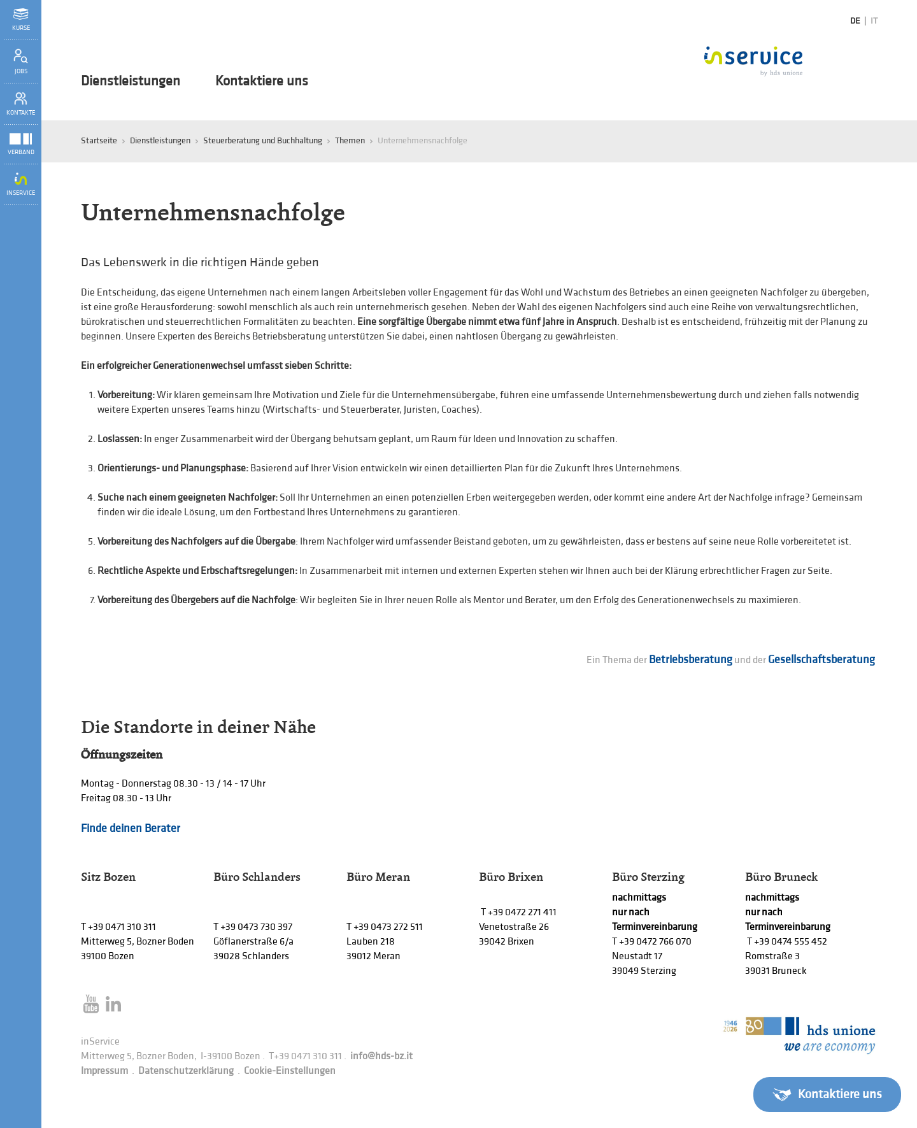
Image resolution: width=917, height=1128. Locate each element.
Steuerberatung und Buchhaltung (262, 140)
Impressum (104, 1071)
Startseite (99, 140)
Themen (350, 140)
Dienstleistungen (130, 82)
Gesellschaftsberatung (823, 659)
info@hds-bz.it (381, 1056)
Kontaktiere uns (261, 82)
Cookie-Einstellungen (290, 1071)
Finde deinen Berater (130, 828)
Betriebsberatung (690, 659)
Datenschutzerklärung (186, 1071)
